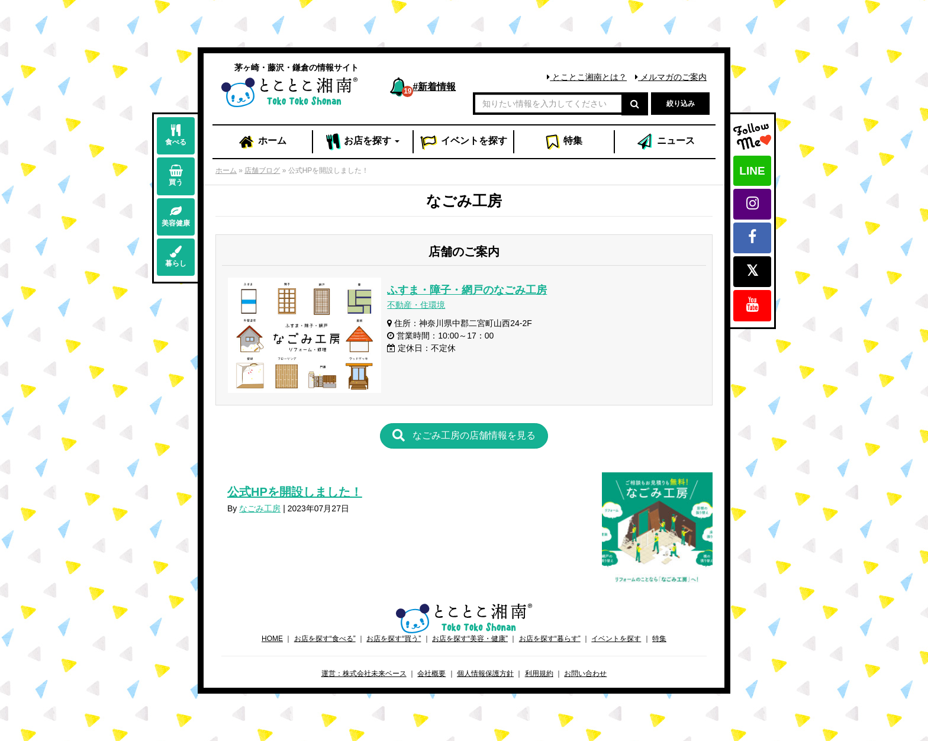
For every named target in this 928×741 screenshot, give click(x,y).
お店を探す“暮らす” (550, 638)
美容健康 (176, 216)
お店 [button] (363, 142)
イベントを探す (616, 638)
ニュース (665, 142)
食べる (175, 135)
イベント (463, 142)
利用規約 (539, 673)
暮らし (175, 257)
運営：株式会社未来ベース (364, 673)
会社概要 (431, 673)
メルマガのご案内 (671, 77)
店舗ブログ (262, 170)
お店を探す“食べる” (325, 638)
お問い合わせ (585, 673)
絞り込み (680, 103)
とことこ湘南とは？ (587, 77)
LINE (752, 171)
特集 (564, 142)
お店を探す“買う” (393, 638)
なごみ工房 (260, 508)
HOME (272, 638)
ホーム (262, 142)
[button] (463, 436)
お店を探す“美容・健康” (470, 638)
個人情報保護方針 (485, 673)
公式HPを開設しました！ (294, 491)
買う (176, 175)
